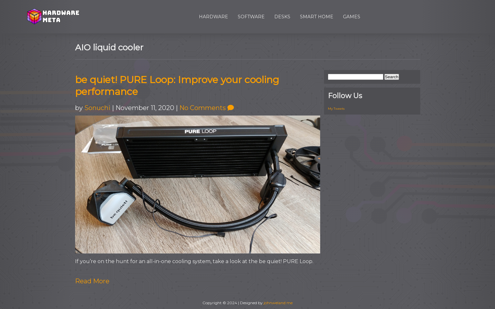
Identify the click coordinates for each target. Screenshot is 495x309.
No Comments (206, 108)
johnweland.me (278, 302)
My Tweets (336, 109)
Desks (282, 17)
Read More (92, 281)
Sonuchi (97, 108)
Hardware (213, 17)
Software (251, 17)
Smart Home (316, 17)
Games (351, 17)
